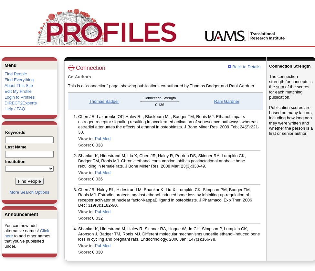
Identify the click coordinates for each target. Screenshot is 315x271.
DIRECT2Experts (21, 103)
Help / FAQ (15, 108)
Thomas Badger (104, 101)
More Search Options (29, 192)
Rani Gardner (226, 101)
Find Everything (19, 79)
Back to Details (246, 66)
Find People (16, 73)
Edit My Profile (18, 91)
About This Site (19, 85)
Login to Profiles (20, 97)
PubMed (102, 138)
